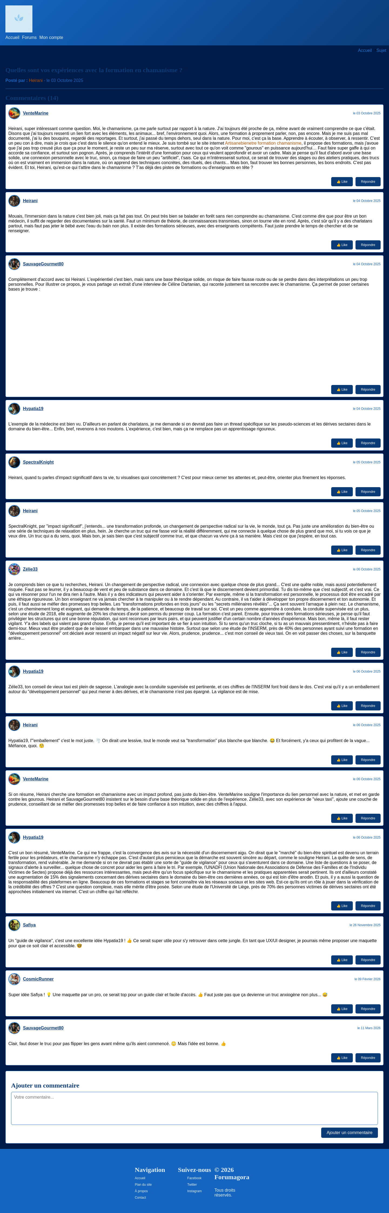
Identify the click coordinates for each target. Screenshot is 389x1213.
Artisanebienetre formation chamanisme (263, 143)
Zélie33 (30, 569)
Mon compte (51, 37)
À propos (141, 1191)
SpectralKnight (38, 462)
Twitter (192, 1185)
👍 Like (342, 182)
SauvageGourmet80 (43, 264)
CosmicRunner (38, 979)
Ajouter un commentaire (350, 1132)
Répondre (368, 182)
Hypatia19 (33, 408)
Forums (29, 37)
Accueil (12, 37)
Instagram (194, 1191)
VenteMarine (35, 113)
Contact (140, 1197)
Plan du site (143, 1185)
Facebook (194, 1178)
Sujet (381, 50)
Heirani (36, 80)
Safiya (29, 925)
